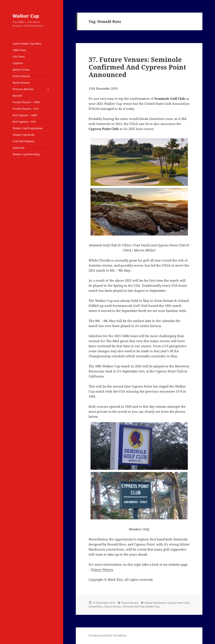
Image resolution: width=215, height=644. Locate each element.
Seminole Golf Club (133, 606)
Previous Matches (23, 89)
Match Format (21, 69)
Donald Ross (96, 606)
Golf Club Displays (23, 141)
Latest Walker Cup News (27, 43)
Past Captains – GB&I (25, 115)
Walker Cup (26, 16)
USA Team (19, 56)
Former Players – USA (26, 108)
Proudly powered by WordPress (107, 635)
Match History (21, 82)
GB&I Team (19, 50)
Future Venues (21, 76)
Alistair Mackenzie (155, 603)
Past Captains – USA (24, 122)
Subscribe (18, 148)
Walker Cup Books (23, 135)
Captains (18, 63)
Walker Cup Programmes (27, 128)
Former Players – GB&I (26, 102)
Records (17, 95)
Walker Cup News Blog (26, 154)
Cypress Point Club (178, 603)
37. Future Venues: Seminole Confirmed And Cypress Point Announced (137, 67)
